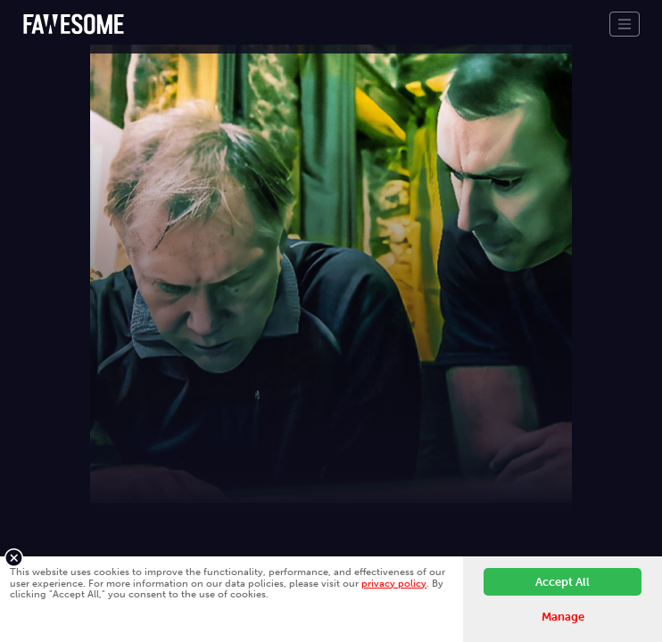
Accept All (562, 581)
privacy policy (393, 583)
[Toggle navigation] (624, 24)
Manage (563, 616)
